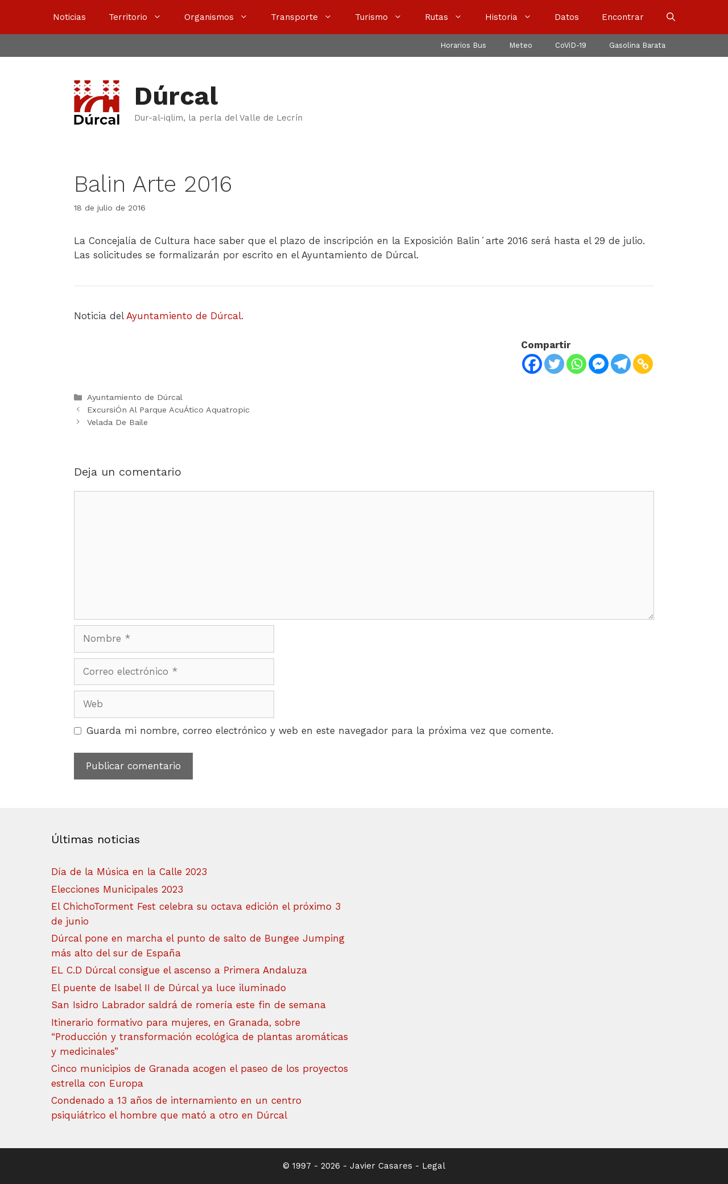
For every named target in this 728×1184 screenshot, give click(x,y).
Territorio (141, 17)
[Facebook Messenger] (599, 364)
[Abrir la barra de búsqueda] (670, 17)
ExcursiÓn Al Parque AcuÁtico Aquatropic (168, 410)
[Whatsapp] (576, 364)
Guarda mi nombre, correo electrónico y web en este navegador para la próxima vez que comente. (319, 730)
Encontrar (623, 17)
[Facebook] (532, 364)
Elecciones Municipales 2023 (117, 889)
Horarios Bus (463, 45)
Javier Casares (381, 1166)
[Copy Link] (643, 364)
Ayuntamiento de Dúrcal (183, 315)
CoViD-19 (570, 45)
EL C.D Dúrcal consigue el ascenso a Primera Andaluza (179, 970)
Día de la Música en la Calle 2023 (129, 871)
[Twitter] (554, 364)
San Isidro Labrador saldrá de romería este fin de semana (188, 1004)
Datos (567, 17)
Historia (514, 17)
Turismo (384, 17)
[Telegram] (621, 364)
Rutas (449, 17)
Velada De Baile (117, 422)
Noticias (69, 17)
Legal (433, 1166)
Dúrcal (176, 96)
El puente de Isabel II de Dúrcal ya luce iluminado (168, 987)
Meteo (520, 45)
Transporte (307, 17)
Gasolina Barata (637, 45)
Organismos (221, 17)
